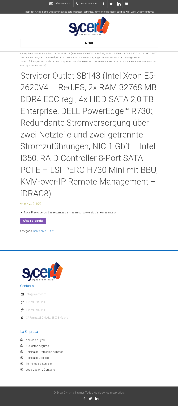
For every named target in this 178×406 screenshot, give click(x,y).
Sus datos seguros (37, 345)
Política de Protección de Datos (44, 351)
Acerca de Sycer (35, 340)
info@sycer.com (63, 3)
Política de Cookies (37, 357)
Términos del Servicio (39, 363)
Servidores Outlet (37, 53)
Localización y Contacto (40, 369)
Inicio (23, 53)
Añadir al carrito (33, 220)
